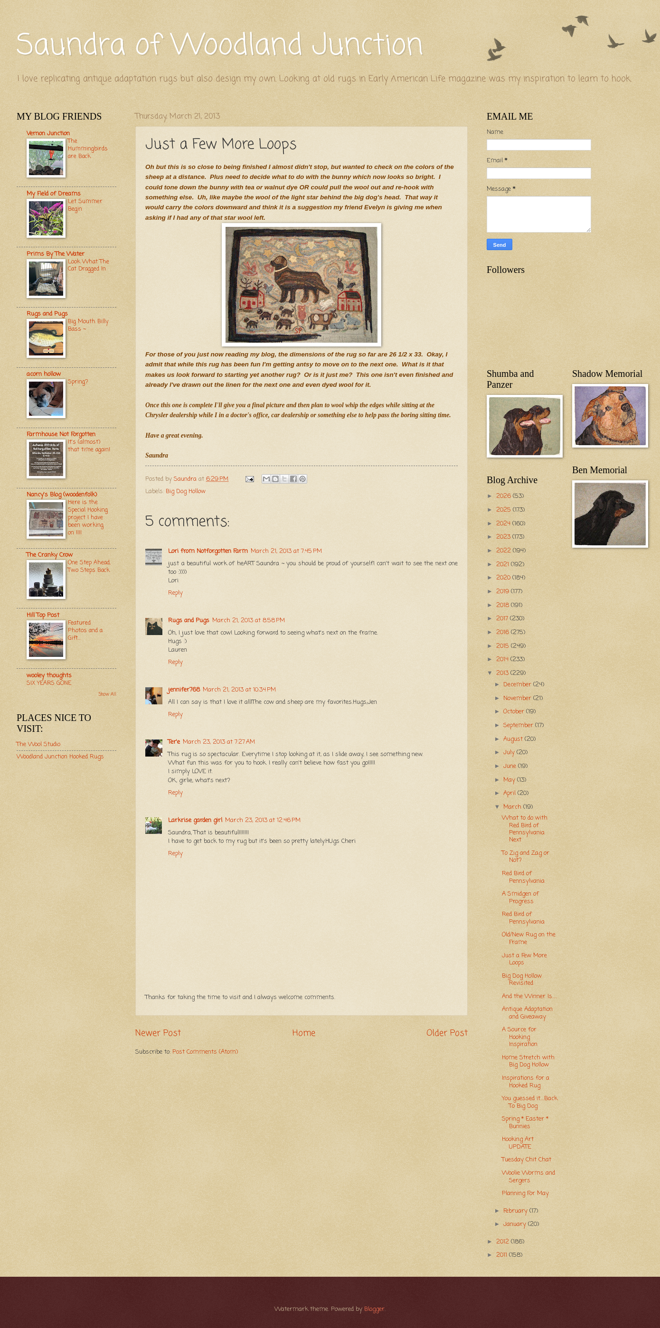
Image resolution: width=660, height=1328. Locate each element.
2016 (503, 632)
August (514, 739)
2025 (504, 509)
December (518, 684)
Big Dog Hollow (186, 491)
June (510, 766)
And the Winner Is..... (529, 996)
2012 (503, 1241)
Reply (175, 593)
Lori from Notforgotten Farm (208, 551)
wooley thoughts (49, 675)
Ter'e (174, 742)
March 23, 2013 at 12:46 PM (263, 820)
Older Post (447, 1033)
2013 (503, 673)
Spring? (78, 381)
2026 (504, 496)
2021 (503, 564)
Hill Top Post (43, 615)
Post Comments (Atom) (205, 1052)
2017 (503, 618)
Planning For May (525, 1193)
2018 (503, 605)
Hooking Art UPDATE (518, 1143)
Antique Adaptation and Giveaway (527, 1013)
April (510, 793)
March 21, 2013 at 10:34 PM (239, 689)
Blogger (374, 1309)
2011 (502, 1255)
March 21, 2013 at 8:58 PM (248, 620)
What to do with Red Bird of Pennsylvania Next (524, 829)
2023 (504, 537)
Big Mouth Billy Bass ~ (88, 325)
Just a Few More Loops (524, 959)
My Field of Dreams (54, 193)
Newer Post (158, 1033)
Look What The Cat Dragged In (88, 265)
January (515, 1224)
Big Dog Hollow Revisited (522, 980)
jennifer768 (184, 689)
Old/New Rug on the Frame (529, 938)
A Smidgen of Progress (520, 897)
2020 (504, 577)
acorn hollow (44, 374)
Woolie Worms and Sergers (528, 1177)
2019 (503, 591)
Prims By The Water (56, 254)
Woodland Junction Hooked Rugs (60, 756)
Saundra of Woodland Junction (220, 46)
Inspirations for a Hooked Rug (525, 1082)
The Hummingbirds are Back (88, 149)
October (514, 711)
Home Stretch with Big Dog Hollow (528, 1061)
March (513, 807)
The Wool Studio (38, 744)
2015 (503, 646)
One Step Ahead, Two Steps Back (89, 566)
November (518, 698)
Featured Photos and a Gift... (85, 630)
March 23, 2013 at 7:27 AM (219, 742)
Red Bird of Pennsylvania (523, 877)
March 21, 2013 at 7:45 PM (286, 551)
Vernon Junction (48, 133)
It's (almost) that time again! (89, 446)
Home (303, 1033)
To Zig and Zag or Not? (525, 857)
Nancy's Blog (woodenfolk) (62, 494)
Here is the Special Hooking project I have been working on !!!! (88, 517)
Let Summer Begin (85, 205)
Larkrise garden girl (195, 820)
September (519, 725)
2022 (504, 550)
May (510, 780)
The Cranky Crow (50, 555)
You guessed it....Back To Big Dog (529, 1102)
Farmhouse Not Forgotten (61, 434)
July (510, 752)
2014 (503, 659)
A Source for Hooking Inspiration (519, 1037)
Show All (107, 694)
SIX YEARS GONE (49, 683)
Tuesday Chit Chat (526, 1159)
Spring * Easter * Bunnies (525, 1122)
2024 (504, 523)
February (516, 1211)
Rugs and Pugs (188, 620)
